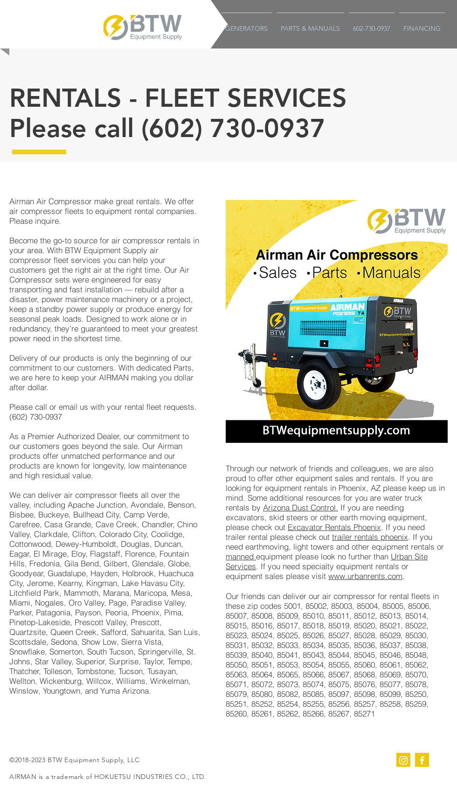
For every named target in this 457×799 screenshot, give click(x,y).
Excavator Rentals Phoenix (334, 527)
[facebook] (422, 760)
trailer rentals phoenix (370, 537)
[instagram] (403, 760)
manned (241, 556)
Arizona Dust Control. (300, 507)
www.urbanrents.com (365, 576)
